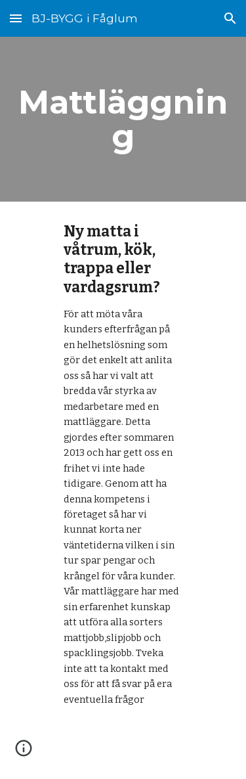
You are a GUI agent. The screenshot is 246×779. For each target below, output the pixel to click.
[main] (123, 119)
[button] (15, 18)
